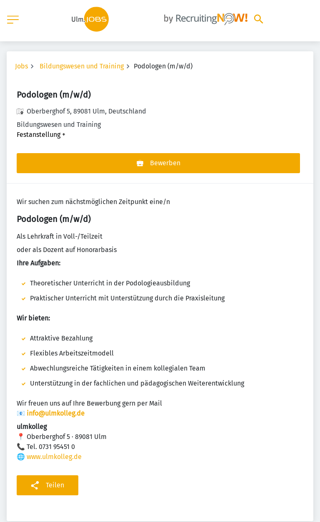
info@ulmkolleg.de (56, 413)
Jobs (21, 66)
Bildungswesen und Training (82, 66)
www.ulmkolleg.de (54, 457)
